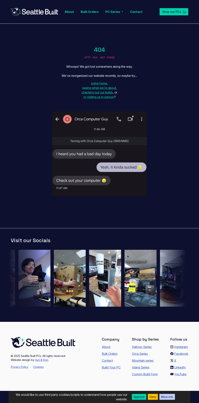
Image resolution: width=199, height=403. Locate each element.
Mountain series (143, 360)
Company (110, 339)
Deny (153, 396)
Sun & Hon (41, 359)
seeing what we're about (99, 88)
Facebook (181, 354)
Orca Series (140, 354)
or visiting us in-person (98, 97)
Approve (139, 396)
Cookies (38, 366)
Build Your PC (111, 367)
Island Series (140, 367)
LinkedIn (180, 367)
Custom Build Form (145, 374)
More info (167, 396)
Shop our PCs (174, 12)
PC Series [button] (113, 12)
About (69, 12)
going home (99, 83)
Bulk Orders (90, 12)
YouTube (180, 374)
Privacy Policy (19, 366)
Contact (136, 12)
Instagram (181, 347)
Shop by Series (145, 339)
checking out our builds (97, 92)
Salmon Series (142, 347)
